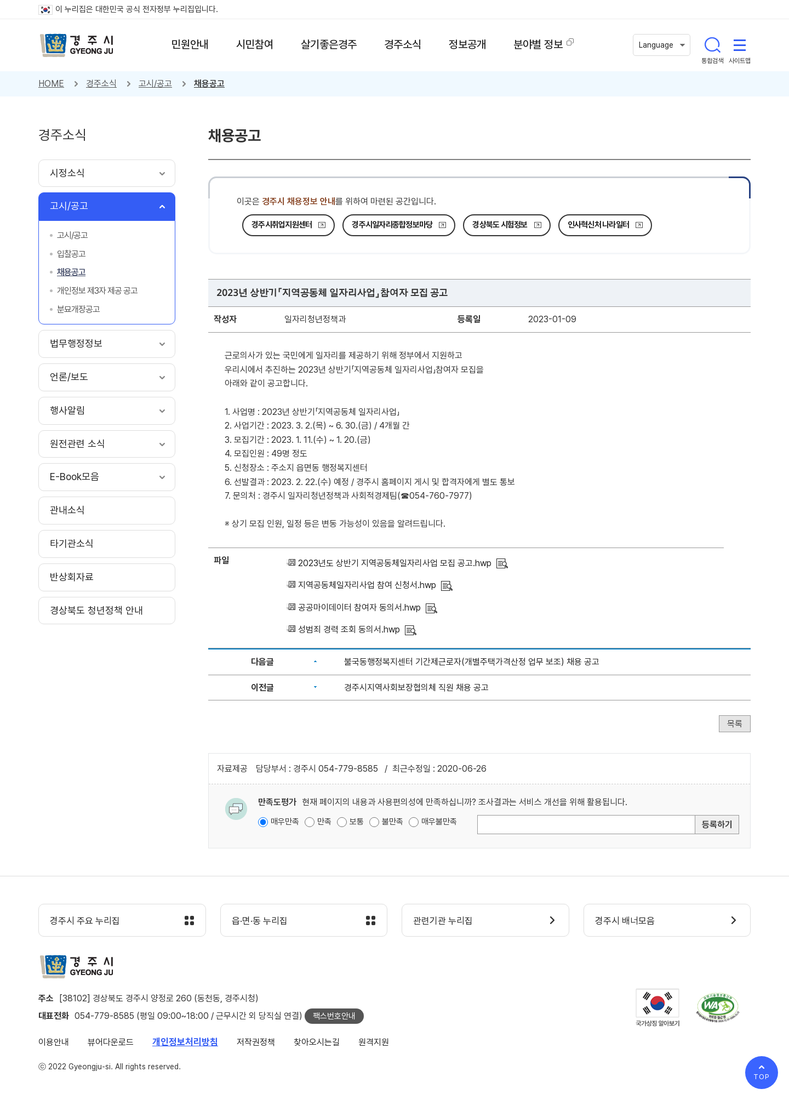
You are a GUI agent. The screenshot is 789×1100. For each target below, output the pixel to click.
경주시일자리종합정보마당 (392, 225)
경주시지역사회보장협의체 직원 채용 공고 (416, 687)
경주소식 (101, 83)
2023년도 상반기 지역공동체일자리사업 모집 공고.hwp (394, 563)
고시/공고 (155, 83)
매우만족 (285, 822)
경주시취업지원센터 (281, 225)
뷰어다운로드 (111, 1042)
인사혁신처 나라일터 (599, 225)
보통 (357, 822)
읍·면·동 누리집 (260, 920)
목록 (734, 724)
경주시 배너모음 (625, 920)
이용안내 (53, 1042)
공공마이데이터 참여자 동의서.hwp (359, 607)
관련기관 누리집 (443, 920)
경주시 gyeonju (76, 45)
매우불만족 (439, 822)
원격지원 (373, 1042)
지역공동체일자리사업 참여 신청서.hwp (367, 585)
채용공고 (209, 83)
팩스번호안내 (334, 1016)
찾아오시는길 (317, 1042)
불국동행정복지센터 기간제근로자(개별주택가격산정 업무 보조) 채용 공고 (471, 662)
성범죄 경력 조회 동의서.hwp (349, 629)
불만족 (392, 822)
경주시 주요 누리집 (85, 920)
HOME (51, 83)
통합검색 (712, 45)
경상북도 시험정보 (499, 225)
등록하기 (717, 824)
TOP (761, 1077)
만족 (324, 822)
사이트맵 (740, 45)
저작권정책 (256, 1042)
